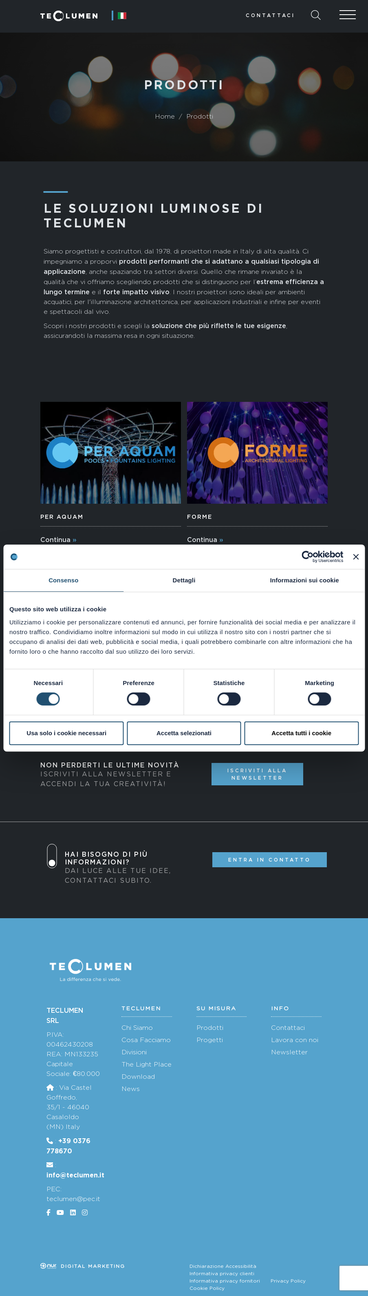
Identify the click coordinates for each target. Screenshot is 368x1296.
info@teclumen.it (75, 1175)
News (130, 1088)
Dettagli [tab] (184, 580)
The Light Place (146, 1064)
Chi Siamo (137, 1027)
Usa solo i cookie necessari (66, 733)
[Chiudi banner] (356, 557)
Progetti (209, 1039)
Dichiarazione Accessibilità (223, 1266)
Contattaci (270, 15)
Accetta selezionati (184, 733)
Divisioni (134, 1052)
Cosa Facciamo (146, 1039)
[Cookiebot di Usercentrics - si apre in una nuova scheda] (308, 557)
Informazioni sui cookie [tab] (304, 580)
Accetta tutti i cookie (301, 733)
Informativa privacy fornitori (225, 1280)
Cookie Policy (207, 1288)
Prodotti (209, 1027)
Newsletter (289, 1052)
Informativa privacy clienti (222, 1273)
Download (138, 1076)
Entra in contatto (269, 859)
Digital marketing (82, 1266)
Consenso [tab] (63, 580)
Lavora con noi (294, 1039)
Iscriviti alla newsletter (257, 774)
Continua (55, 539)
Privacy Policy (288, 1280)
